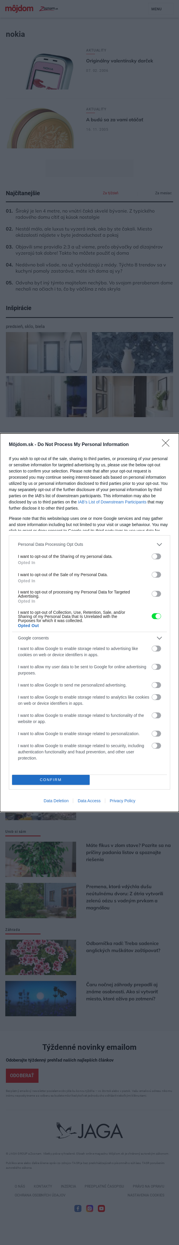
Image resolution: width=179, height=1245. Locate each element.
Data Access (89, 800)
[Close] (167, 444)
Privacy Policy (122, 800)
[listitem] (89, 544)
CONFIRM (51, 779)
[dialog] (89, 622)
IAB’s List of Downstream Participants (112, 502)
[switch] (156, 556)
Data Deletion (56, 800)
